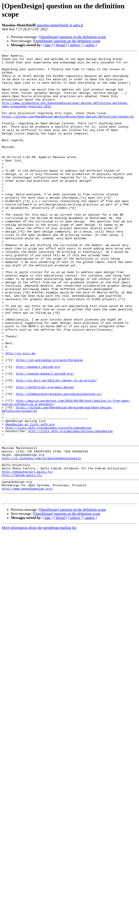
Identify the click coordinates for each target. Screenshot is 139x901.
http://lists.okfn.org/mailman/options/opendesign (70, 507)
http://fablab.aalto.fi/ (22, 560)
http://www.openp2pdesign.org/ (27, 576)
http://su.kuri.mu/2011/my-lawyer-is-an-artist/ (56, 446)
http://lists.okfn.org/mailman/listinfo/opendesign (48, 503)
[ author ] (90, 45)
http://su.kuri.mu (20, 413)
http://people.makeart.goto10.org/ (45, 438)
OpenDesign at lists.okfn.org (30, 499)
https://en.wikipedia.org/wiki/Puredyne (49, 421)
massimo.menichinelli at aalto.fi (60, 25)
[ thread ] (60, 45)
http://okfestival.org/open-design (45, 454)
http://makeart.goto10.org (38, 430)
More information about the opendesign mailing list (39, 617)
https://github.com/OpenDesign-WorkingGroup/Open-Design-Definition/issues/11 (68, 129)
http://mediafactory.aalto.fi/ (27, 555)
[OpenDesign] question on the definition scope (72, 37)
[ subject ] (75, 45)
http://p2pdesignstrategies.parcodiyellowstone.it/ (59, 462)
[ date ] (48, 45)
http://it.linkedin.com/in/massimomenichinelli (41, 539)
